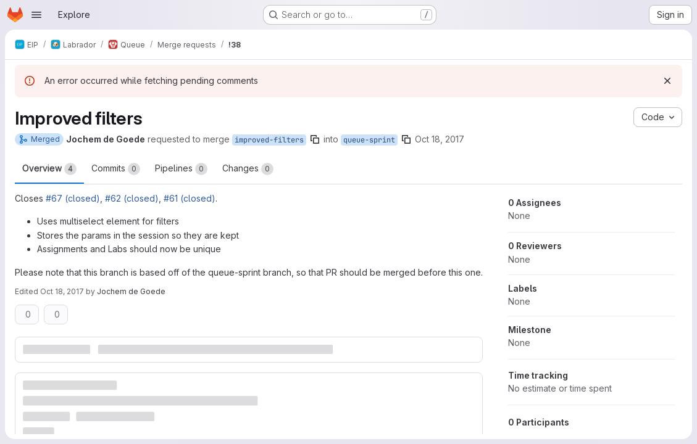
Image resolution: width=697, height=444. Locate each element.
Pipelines (181, 169)
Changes (247, 169)
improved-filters (269, 140)
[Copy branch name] (314, 139)
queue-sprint (369, 140)
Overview (49, 169)
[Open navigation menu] (36, 15)
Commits (115, 169)
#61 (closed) (189, 198)
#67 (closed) (73, 198)
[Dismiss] (667, 80)
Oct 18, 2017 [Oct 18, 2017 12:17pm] (439, 139)
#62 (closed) (132, 198)
